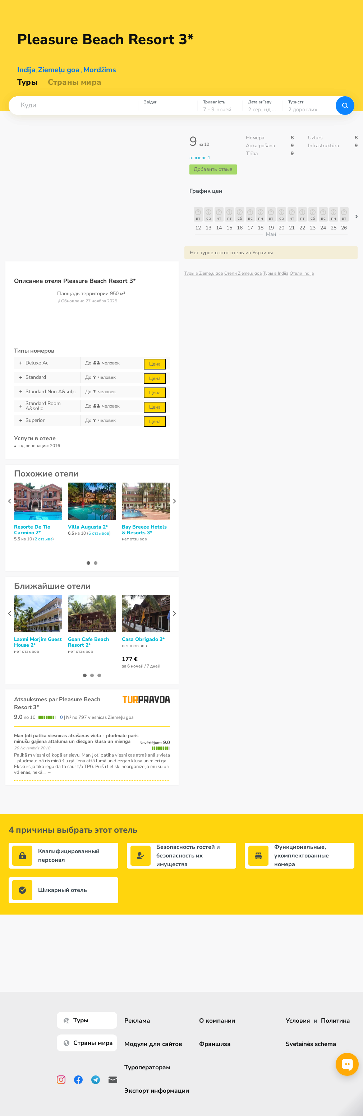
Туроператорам (148, 1067)
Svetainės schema (311, 1044)
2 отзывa (43, 539)
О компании (217, 1021)
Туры (27, 82)
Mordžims (99, 70)
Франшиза (215, 1044)
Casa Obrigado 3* (143, 639)
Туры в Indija (275, 273)
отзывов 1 (199, 158)
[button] (73, 105)
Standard (47, 377)
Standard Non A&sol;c (47, 391)
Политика (335, 1021)
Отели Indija (302, 273)
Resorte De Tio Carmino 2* (32, 530)
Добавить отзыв (213, 169)
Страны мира (74, 82)
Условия (298, 1021)
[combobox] (73, 105)
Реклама (138, 1021)
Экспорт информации (157, 1091)
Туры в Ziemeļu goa (203, 273)
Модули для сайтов (154, 1044)
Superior (47, 420)
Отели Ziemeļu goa (243, 273)
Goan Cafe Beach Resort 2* (88, 642)
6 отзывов (98, 533)
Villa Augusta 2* (88, 527)
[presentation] (9, 501)
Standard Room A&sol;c (47, 406)
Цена (155, 364)
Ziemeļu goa (58, 70)
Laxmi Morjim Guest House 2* (38, 642)
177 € (130, 659)
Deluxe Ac (47, 363)
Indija (26, 70)
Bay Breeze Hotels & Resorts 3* (144, 530)
